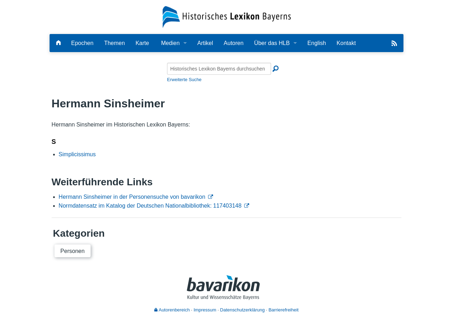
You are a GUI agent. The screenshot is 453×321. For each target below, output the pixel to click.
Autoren (233, 43)
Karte (142, 43)
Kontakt (346, 43)
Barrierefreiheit (284, 309)
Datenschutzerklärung (242, 309)
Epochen (82, 43)
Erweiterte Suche (184, 79)
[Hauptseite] (58, 43)
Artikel (205, 43)
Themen (114, 43)
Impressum (205, 309)
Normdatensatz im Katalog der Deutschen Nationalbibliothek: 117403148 (150, 206)
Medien (170, 43)
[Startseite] (226, 16)
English (317, 43)
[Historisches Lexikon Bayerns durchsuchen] (219, 69)
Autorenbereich (172, 309)
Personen (73, 251)
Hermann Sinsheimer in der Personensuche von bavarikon (132, 197)
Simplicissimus (77, 154)
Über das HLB (272, 43)
